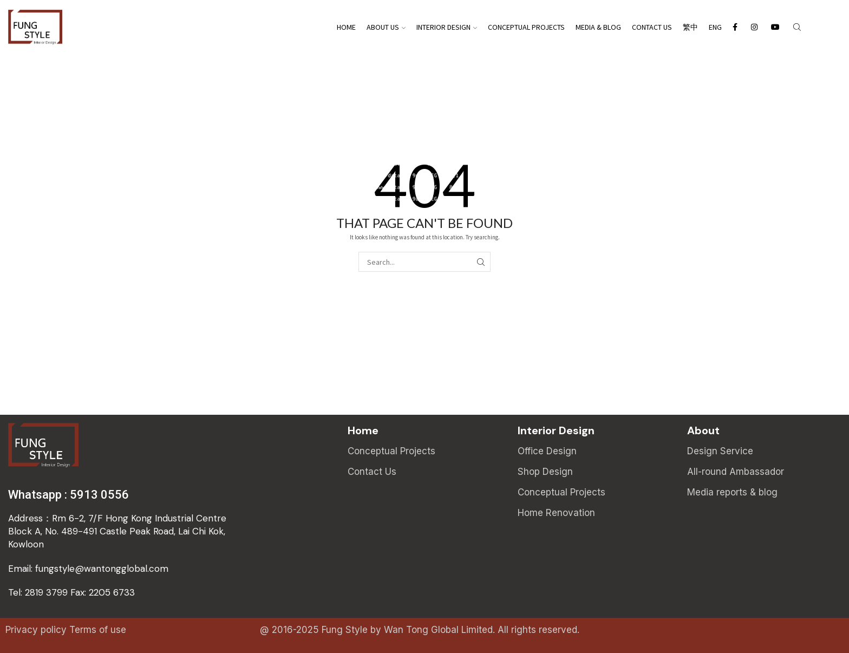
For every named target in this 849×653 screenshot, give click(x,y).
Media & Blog (598, 27)
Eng (715, 27)
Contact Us (652, 27)
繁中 (690, 27)
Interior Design (446, 27)
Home (346, 27)
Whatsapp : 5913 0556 (68, 494)
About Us (386, 27)
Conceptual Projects (526, 27)
